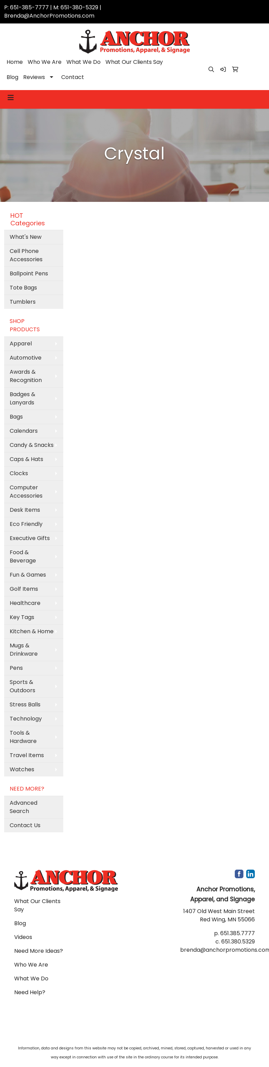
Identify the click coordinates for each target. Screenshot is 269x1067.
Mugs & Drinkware (24, 650)
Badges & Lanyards (22, 398)
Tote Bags (23, 288)
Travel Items (27, 755)
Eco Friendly (26, 524)
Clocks (19, 473)
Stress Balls (25, 704)
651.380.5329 (238, 942)
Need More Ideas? (38, 951)
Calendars (24, 431)
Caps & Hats (26, 459)
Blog (12, 77)
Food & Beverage (23, 556)
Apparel (21, 343)
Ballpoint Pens (29, 273)
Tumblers (23, 302)
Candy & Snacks (32, 445)
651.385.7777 (237, 933)
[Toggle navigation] (10, 97)
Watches (22, 769)
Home (15, 62)
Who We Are (45, 62)
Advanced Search (23, 807)
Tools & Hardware (23, 737)
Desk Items (25, 510)
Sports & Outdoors (22, 686)
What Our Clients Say (134, 62)
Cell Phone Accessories (26, 255)
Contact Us (25, 825)
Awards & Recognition (26, 376)
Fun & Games (28, 575)
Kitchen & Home (32, 631)
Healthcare (25, 603)
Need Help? (29, 992)
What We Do (83, 62)
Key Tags (22, 617)
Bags (16, 417)
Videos (23, 937)
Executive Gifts (30, 538)
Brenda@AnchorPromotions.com (49, 16)
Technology (26, 719)
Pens (16, 668)
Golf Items (24, 589)
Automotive (25, 358)
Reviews (34, 77)
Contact (72, 77)
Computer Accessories (26, 491)
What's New (25, 237)
